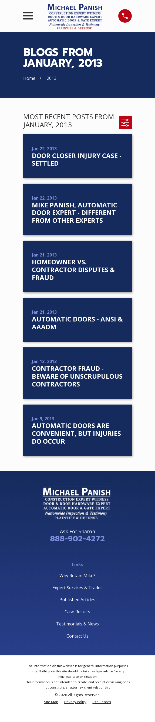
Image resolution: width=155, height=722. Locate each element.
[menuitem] (51, 702)
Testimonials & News (77, 624)
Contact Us (77, 636)
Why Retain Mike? (77, 576)
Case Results (77, 612)
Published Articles (77, 600)
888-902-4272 (77, 539)
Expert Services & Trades (77, 588)
